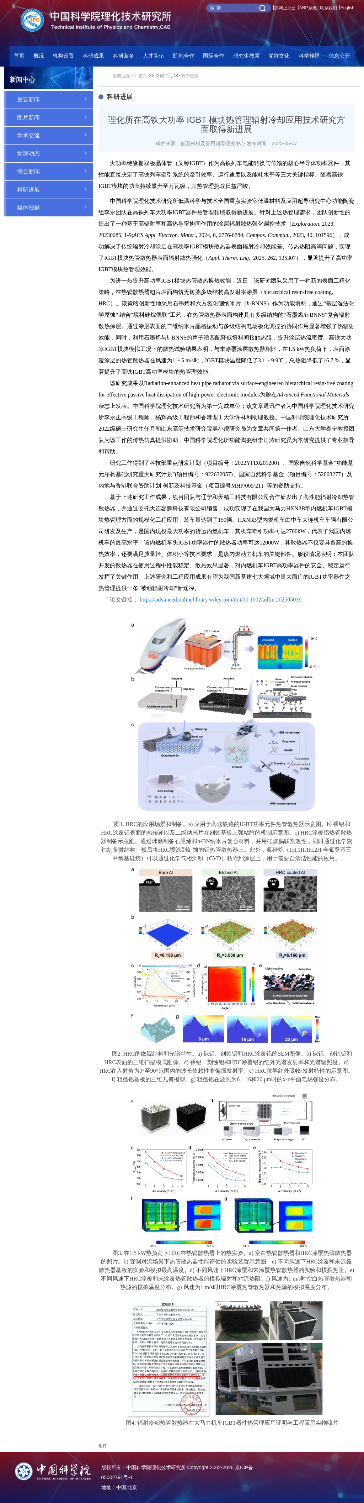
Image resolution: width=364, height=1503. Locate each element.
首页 (19, 56)
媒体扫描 (55, 207)
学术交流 (55, 135)
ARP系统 (308, 7)
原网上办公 (285, 7)
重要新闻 (55, 99)
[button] (123, 58)
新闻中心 (164, 75)
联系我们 (328, 7)
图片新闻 (55, 117)
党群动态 (55, 153)
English (347, 7)
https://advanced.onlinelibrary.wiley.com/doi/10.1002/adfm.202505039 (220, 600)
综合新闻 (55, 171)
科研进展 (55, 189)
